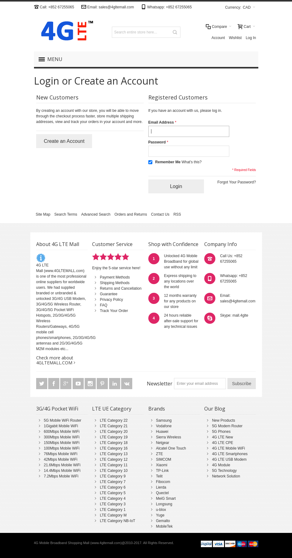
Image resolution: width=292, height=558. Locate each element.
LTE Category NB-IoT (117, 521)
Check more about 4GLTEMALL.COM (54, 360)
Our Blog (214, 408)
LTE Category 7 (112, 482)
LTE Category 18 (114, 443)
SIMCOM (163, 459)
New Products (223, 420)
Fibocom (163, 482)
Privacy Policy (111, 299)
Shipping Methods (114, 283)
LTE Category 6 (112, 487)
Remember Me (167, 162)
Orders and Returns (130, 214)
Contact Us (160, 214)
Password (157, 142)
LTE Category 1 (112, 509)
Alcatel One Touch (171, 448)
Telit (159, 476)
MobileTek (164, 526)
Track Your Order (114, 311)
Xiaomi (161, 465)
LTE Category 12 (114, 459)
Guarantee (108, 294)
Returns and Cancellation (121, 288)
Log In (251, 38)
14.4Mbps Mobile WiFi (62, 470)
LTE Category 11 (114, 465)
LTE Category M (113, 515)
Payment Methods (115, 277)
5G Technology (224, 470)
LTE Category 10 (114, 470)
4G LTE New (222, 437)
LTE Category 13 (114, 454)
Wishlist (235, 38)
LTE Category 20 (114, 431)
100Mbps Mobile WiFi (61, 448)
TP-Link (162, 470)
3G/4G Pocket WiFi (57, 408)
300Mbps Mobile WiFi (61, 437)
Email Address (161, 122)
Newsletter (159, 383)
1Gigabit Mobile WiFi (61, 426)
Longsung (164, 504)
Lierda (161, 487)
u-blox (161, 509)
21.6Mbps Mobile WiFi (62, 465)
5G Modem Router (227, 426)
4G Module (221, 465)
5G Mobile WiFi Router (62, 420)
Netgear (162, 443)
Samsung (164, 420)
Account (218, 38)
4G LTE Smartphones (230, 454)
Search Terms (65, 214)
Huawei (162, 431)
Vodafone (164, 426)
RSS (177, 214)
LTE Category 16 (114, 448)
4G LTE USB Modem (229, 459)
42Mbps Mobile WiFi (61, 459)
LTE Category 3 (112, 504)
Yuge (160, 515)
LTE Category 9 (112, 476)
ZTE (159, 454)
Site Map (43, 214)
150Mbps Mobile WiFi (61, 443)
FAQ (103, 305)
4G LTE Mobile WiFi (228, 448)
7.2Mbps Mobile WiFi (61, 476)
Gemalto (163, 521)
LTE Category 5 (112, 493)
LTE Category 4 (112, 498)
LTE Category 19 (114, 437)
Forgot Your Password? (236, 182)
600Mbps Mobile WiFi (61, 431)
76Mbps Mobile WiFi (61, 454)
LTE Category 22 (114, 420)
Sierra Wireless (168, 437)
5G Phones (221, 431)
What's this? (191, 162)
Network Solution (226, 476)
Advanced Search (96, 214)
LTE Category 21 (114, 426)
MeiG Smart (166, 498)
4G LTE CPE (222, 443)
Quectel (162, 493)
